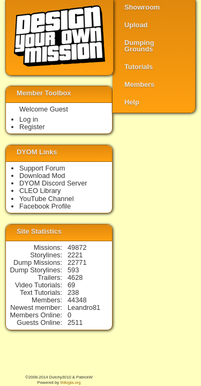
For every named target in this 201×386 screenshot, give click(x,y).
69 (71, 285)
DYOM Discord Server (53, 183)
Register (32, 127)
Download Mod (42, 176)
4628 (75, 277)
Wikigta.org (70, 382)
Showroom (142, 7)
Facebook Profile (45, 206)
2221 (75, 255)
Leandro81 (84, 307)
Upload (135, 25)
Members (139, 84)
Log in (28, 119)
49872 (77, 247)
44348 (77, 300)
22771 (77, 262)
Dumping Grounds (139, 46)
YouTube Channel (46, 199)
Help (131, 102)
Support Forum (42, 168)
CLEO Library (40, 191)
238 (73, 292)
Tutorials (138, 67)
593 (73, 270)
